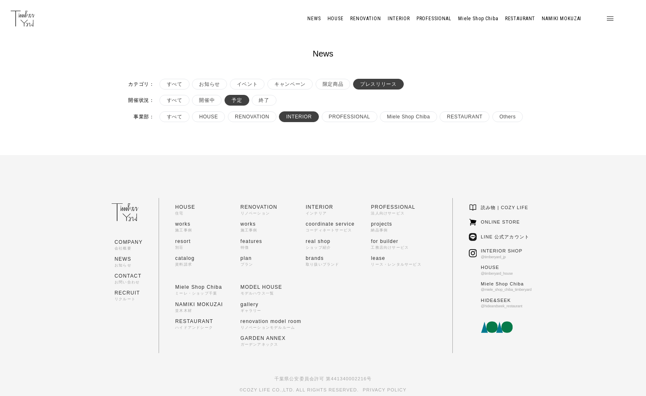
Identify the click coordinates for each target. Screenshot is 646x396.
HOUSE (208, 117)
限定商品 (333, 84)
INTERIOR (299, 117)
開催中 (207, 100)
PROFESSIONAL (349, 117)
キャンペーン (290, 84)
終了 (264, 100)
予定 (237, 100)
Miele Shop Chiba (408, 117)
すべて (175, 84)
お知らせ (209, 84)
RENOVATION (252, 117)
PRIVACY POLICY (385, 389)
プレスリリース (378, 84)
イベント (247, 84)
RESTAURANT (464, 117)
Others (507, 117)
